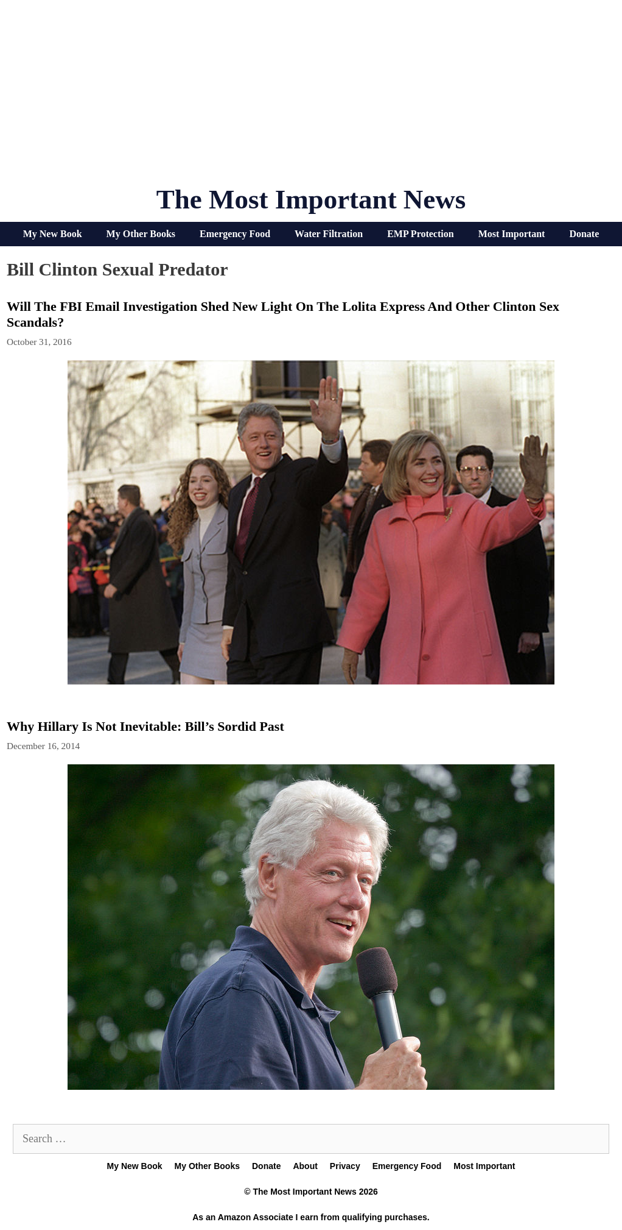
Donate (584, 234)
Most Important (511, 234)
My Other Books (141, 234)
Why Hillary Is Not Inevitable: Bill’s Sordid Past (145, 726)
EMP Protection (420, 234)
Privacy (345, 1166)
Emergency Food (235, 234)
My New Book (52, 234)
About (305, 1166)
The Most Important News (311, 199)
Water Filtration (329, 234)
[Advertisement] (311, 97)
